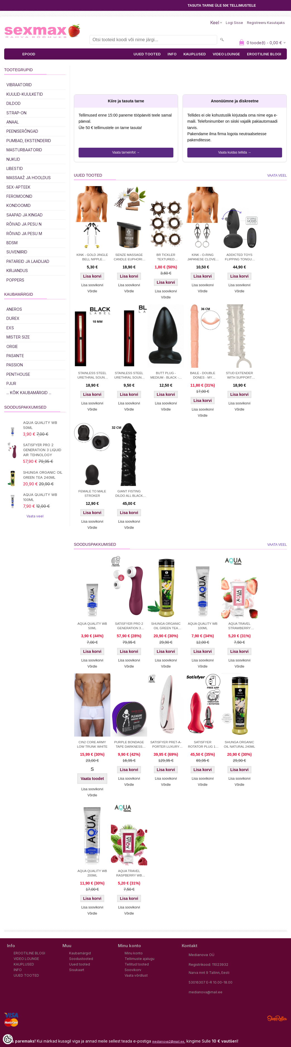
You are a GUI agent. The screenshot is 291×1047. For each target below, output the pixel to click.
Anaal (12, 122)
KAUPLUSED (194, 54)
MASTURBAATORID (24, 149)
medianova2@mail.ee (168, 1041)
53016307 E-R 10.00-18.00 (210, 982)
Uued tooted (79, 964)
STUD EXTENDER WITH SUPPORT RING (239, 375)
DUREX (13, 318)
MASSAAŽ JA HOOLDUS (28, 177)
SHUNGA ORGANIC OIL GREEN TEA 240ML (42, 475)
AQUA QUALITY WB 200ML (92, 873)
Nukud (13, 159)
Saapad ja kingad (24, 215)
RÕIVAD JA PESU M (24, 233)
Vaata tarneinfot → (126, 152)
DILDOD (13, 103)
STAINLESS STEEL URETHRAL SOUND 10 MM (92, 375)
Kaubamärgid (80, 953)
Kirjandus (17, 270)
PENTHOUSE (18, 374)
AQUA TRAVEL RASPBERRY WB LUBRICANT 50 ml (129, 873)
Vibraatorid (19, 84)
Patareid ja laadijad (27, 261)
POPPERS (15, 280)
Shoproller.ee (277, 1018)
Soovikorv (133, 970)
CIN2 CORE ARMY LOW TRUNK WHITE (92, 744)
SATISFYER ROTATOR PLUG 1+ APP (202, 744)
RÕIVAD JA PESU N (24, 224)
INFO (172, 54)
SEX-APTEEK (18, 187)
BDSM (12, 242)
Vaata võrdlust (136, 975)
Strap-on (16, 112)
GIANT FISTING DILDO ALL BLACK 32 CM (129, 494)
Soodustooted (81, 959)
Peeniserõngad (22, 131)
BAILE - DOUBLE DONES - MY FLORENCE (202, 375)
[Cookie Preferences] (8, 1039)
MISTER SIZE (18, 337)
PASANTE (15, 355)
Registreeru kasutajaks (266, 23)
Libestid (14, 168)
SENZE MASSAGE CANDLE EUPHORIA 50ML (129, 257)
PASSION (14, 364)
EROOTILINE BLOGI (264, 54)
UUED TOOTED (147, 54)
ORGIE (12, 346)
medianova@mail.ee (205, 992)
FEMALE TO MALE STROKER (92, 493)
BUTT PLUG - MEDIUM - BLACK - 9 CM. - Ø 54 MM (165, 375)
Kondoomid (18, 205)
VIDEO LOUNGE (226, 54)
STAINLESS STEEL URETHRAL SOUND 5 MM (129, 375)
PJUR (11, 383)
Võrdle (92, 291)
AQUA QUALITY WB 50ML (40, 425)
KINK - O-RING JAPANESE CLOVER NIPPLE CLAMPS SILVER (202, 257)
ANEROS (14, 309)
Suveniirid (16, 252)
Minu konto (134, 953)
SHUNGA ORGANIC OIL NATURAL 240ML (239, 744)
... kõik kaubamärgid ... (28, 392)
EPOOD (28, 54)
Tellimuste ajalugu (139, 959)
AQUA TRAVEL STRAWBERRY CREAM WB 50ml (239, 626)
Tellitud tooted (137, 964)
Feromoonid (19, 196)
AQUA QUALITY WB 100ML (40, 497)
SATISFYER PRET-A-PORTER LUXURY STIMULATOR (165, 744)
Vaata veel (34, 516)
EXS (10, 327)
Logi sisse (234, 23)
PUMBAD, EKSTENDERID (28, 140)
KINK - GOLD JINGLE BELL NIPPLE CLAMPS (92, 257)
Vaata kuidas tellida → (234, 152)
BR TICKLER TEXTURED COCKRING (165, 257)
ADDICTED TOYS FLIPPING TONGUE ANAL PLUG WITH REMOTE (239, 257)
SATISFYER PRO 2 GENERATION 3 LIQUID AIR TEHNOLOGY (42, 450)
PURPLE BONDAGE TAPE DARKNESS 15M (129, 744)
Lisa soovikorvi (92, 285)
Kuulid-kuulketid (24, 94)
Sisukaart (76, 970)
